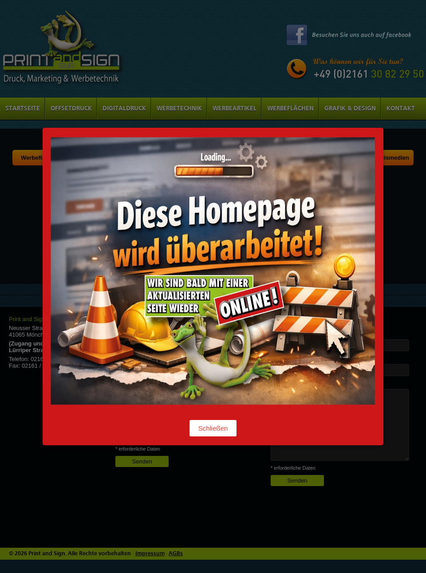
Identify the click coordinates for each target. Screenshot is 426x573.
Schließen (213, 428)
